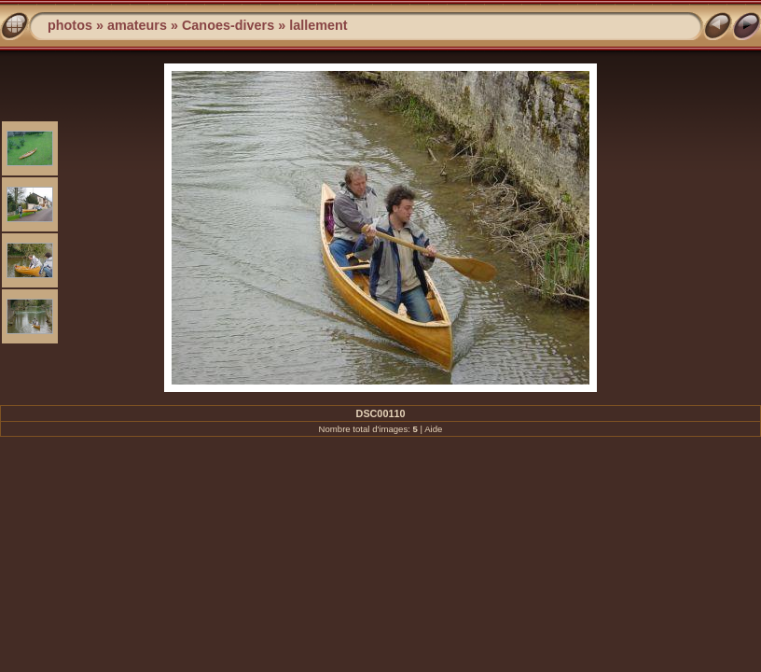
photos (70, 25)
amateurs (137, 25)
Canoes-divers (228, 25)
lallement (318, 25)
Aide (433, 429)
